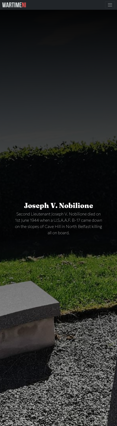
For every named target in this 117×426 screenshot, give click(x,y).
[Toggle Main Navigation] (110, 4)
